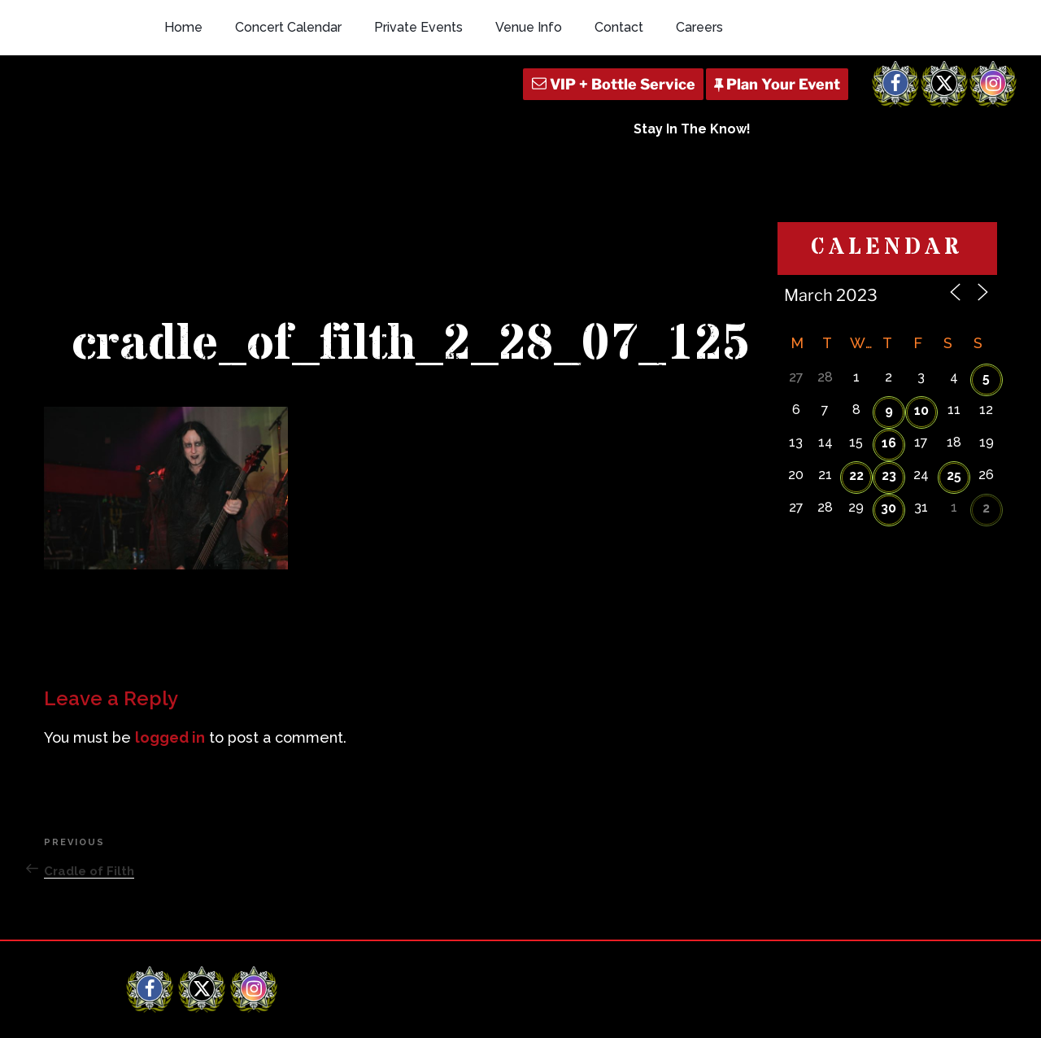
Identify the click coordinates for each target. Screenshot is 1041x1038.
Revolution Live (212, 1011)
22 (856, 345)
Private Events (418, 27)
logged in (170, 608)
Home (183, 27)
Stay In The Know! (692, 129)
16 (889, 313)
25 (954, 345)
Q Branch (891, 1011)
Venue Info (528, 27)
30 (888, 378)
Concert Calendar (288, 27)
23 (889, 345)
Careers (699, 27)
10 (921, 280)
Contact (619, 27)
